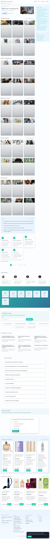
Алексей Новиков (17, 279)
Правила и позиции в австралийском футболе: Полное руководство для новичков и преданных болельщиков (17, 100)
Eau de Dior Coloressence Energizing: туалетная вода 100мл (42, 492)
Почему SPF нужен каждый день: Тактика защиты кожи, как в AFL (17, 199)
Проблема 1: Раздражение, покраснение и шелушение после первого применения (42, 14)
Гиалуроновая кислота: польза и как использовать (29, 60)
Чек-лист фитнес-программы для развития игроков (17, 158)
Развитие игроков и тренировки (19, 531)
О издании (5, 13)
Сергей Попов (40, 279)
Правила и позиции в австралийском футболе (17, 528)
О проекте (27, 516)
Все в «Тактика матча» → (31, 178)
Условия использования (29, 521)
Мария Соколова (29, 279)
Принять (29, 536)
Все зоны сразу (15, 428)
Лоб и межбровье (16, 426)
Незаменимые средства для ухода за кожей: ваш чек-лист (29, 141)
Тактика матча (39, 40)
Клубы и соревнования (41, 36)
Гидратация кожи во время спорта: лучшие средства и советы (28, 161)
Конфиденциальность (29, 520)
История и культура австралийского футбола (18, 519)
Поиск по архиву (31, 218)
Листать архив (10, 13)
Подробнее (45, 534)
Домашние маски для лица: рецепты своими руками (17, 61)
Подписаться (29, 319)
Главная (35, 1)
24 (24, 264)
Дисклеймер (27, 523)
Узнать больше (5, 468)
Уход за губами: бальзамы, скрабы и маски (28, 80)
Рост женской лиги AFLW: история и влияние (16, 22)
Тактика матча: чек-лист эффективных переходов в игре (6, 199)
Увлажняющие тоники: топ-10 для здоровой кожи (6, 80)
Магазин (43, 1)
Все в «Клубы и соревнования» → (29, 58)
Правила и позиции (40, 37)
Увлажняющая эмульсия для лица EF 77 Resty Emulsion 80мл (19, 456)
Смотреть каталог (44, 439)
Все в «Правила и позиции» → (30, 98)
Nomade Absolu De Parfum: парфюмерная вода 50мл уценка (7, 456)
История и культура (40, 35)
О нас (39, 1)
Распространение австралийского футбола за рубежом (29, 22)
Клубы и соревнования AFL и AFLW (18, 523)
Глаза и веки (15, 421)
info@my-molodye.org (5, 522)
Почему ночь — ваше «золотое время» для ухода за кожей (28, 181)
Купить (5, 470)
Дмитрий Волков (4, 279)
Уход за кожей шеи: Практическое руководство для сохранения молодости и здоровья (6, 158)
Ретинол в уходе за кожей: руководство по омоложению (6, 61)
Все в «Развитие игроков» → (30, 138)
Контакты (47, 1)
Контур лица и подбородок (18, 423)
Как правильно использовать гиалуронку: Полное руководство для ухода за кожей (42, 10)
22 (19, 264)
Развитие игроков (40, 38)
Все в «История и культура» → (30, 18)
